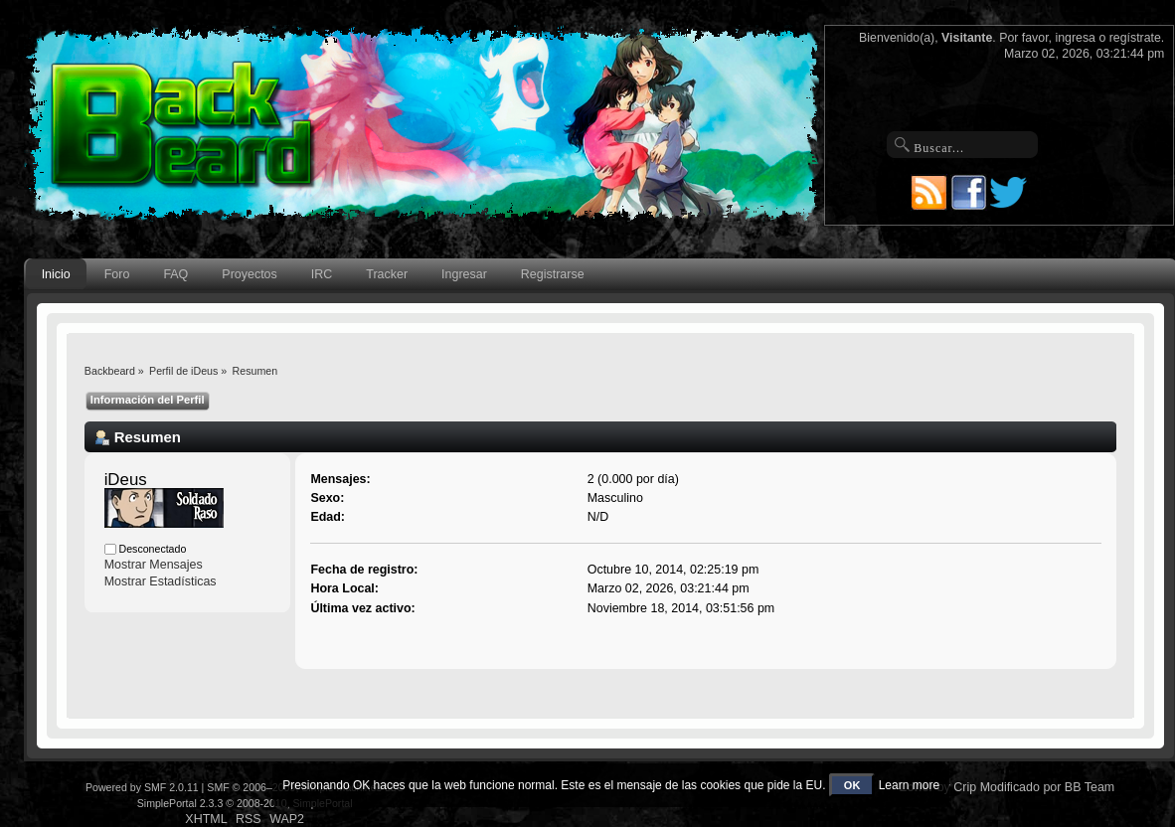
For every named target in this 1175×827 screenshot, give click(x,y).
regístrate (1135, 38)
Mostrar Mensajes (153, 565)
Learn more (909, 785)
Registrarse (553, 274)
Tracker (387, 274)
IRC (321, 274)
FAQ (175, 274)
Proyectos (249, 274)
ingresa (1075, 38)
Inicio (56, 274)
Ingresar (464, 274)
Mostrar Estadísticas (160, 581)
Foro (117, 274)
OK (852, 785)
